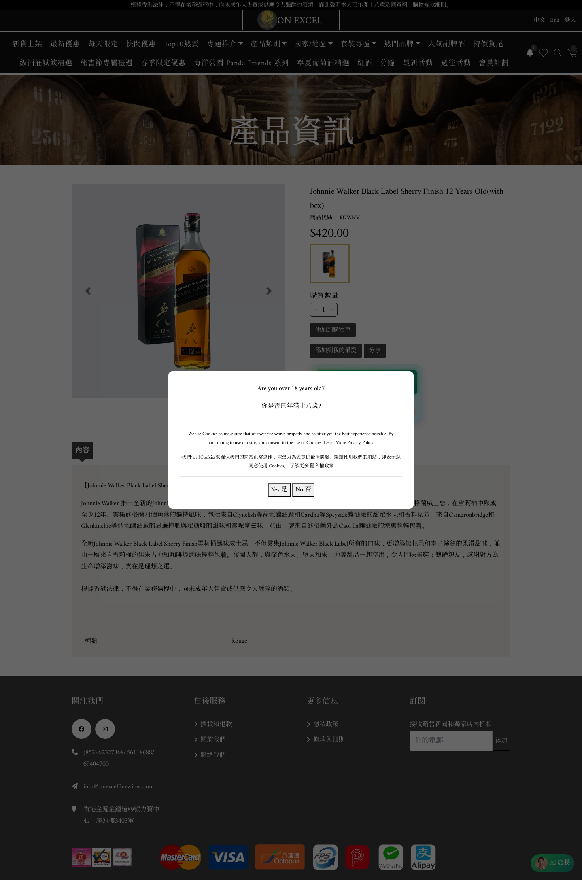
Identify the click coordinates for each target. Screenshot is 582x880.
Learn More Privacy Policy (349, 443)
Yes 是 (279, 489)
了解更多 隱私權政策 (312, 466)
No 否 (303, 489)
